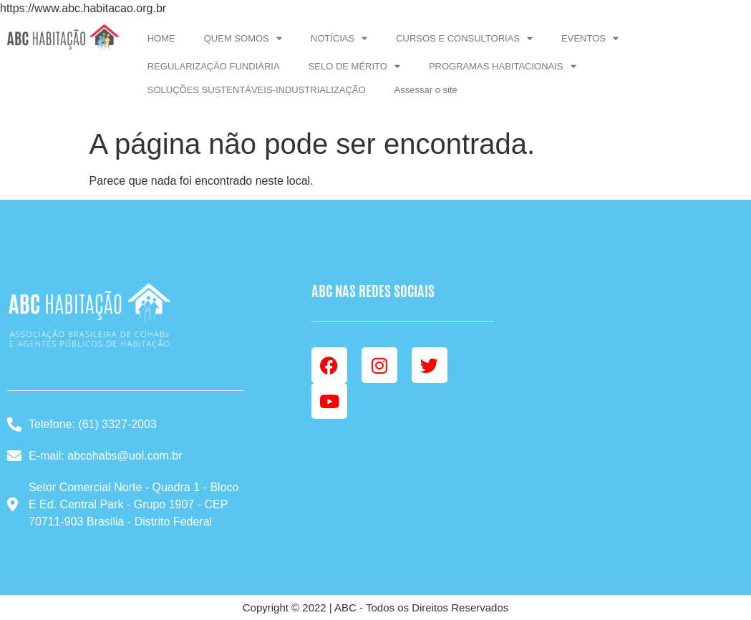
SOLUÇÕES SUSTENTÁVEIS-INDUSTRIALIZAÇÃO (256, 89)
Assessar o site (425, 89)
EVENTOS (590, 38)
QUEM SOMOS (243, 38)
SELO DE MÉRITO (354, 66)
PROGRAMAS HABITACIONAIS (502, 66)
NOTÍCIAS (339, 38)
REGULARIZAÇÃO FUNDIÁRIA (213, 66)
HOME (161, 38)
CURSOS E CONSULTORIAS (464, 38)
